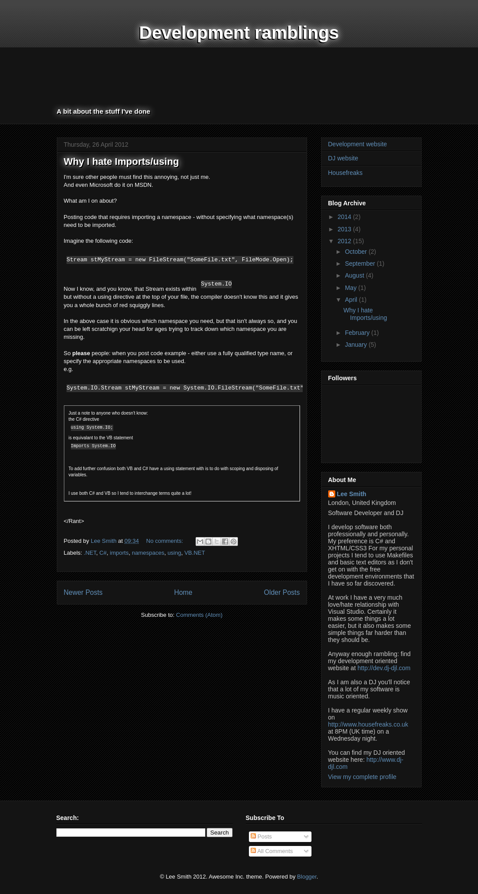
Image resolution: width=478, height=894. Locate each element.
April (352, 299)
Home (183, 592)
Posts (261, 836)
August (355, 275)
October (357, 251)
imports (119, 552)
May (351, 287)
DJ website (343, 158)
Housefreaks (345, 172)
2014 (345, 216)
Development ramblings (239, 32)
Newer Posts (83, 592)
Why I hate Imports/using (121, 161)
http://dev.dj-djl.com (383, 667)
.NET (90, 552)
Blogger (306, 876)
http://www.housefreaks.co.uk (368, 724)
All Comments (272, 851)
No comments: (165, 541)
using (174, 552)
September (361, 263)
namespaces (148, 552)
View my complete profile (362, 776)
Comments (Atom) (199, 615)
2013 (345, 229)
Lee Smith (352, 493)
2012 (345, 241)
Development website (357, 144)
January (357, 344)
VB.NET (194, 552)
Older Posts (282, 592)
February (358, 332)
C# (103, 552)
